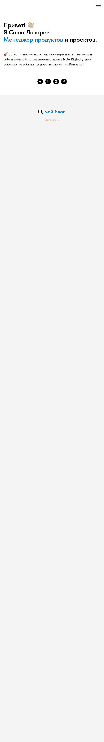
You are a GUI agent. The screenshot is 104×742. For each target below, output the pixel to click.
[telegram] (40, 81)
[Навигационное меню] (98, 5)
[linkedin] (48, 81)
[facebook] (64, 81)
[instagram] (56, 81)
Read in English (52, 119)
